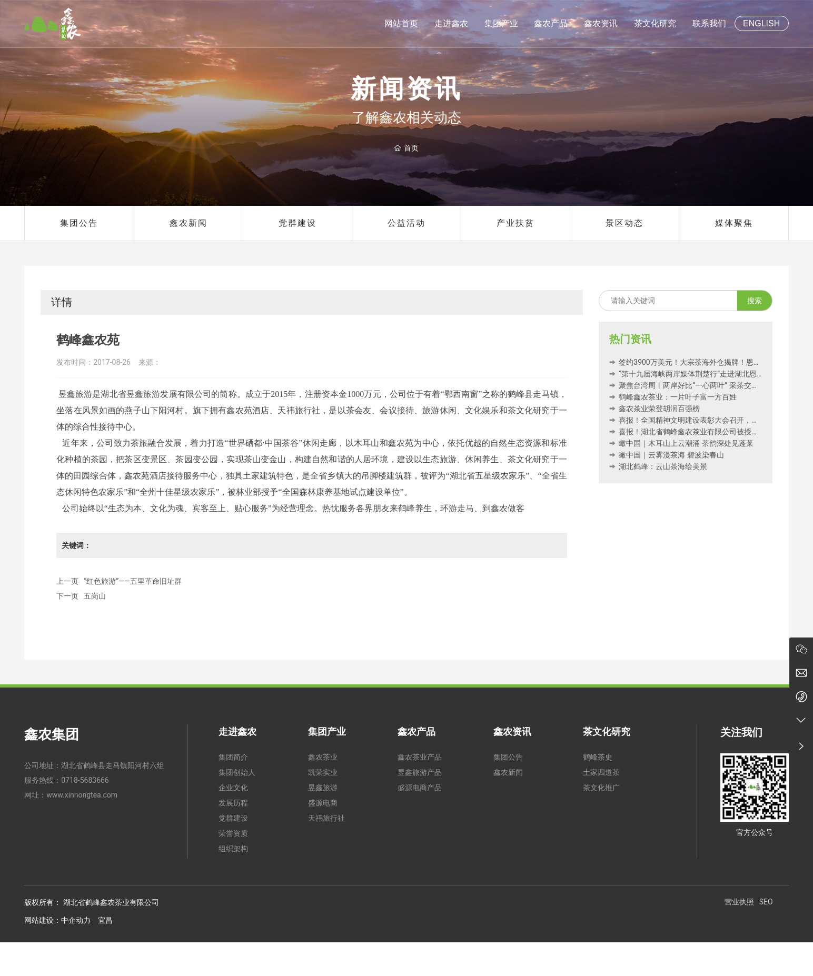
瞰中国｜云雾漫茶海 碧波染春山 (666, 455)
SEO (766, 902)
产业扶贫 (515, 223)
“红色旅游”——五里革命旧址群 (133, 581)
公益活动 (406, 223)
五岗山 (95, 596)
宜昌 (105, 920)
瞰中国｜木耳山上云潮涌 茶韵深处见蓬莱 (681, 443)
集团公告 (79, 223)
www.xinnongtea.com (81, 795)
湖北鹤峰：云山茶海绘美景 (658, 466)
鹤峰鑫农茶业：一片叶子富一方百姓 (673, 397)
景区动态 (624, 223)
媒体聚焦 (734, 223)
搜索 (754, 300)
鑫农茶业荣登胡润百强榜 (654, 408)
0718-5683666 (84, 780)
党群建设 (297, 223)
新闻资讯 (406, 89)
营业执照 (739, 902)
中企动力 (76, 920)
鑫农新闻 (188, 223)
